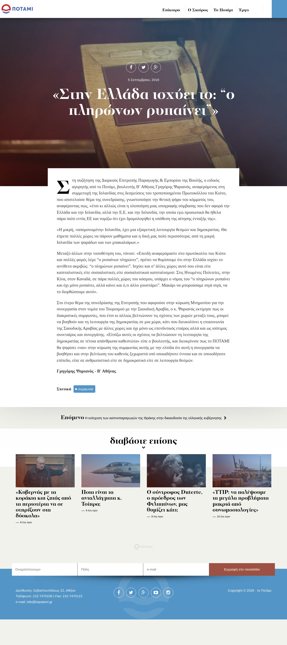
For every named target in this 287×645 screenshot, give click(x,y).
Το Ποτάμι (223, 10)
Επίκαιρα (171, 10)
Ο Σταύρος (198, 10)
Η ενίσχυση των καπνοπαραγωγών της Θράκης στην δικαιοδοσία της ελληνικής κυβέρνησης (141, 418)
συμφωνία (85, 389)
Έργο (244, 10)
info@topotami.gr (39, 602)
